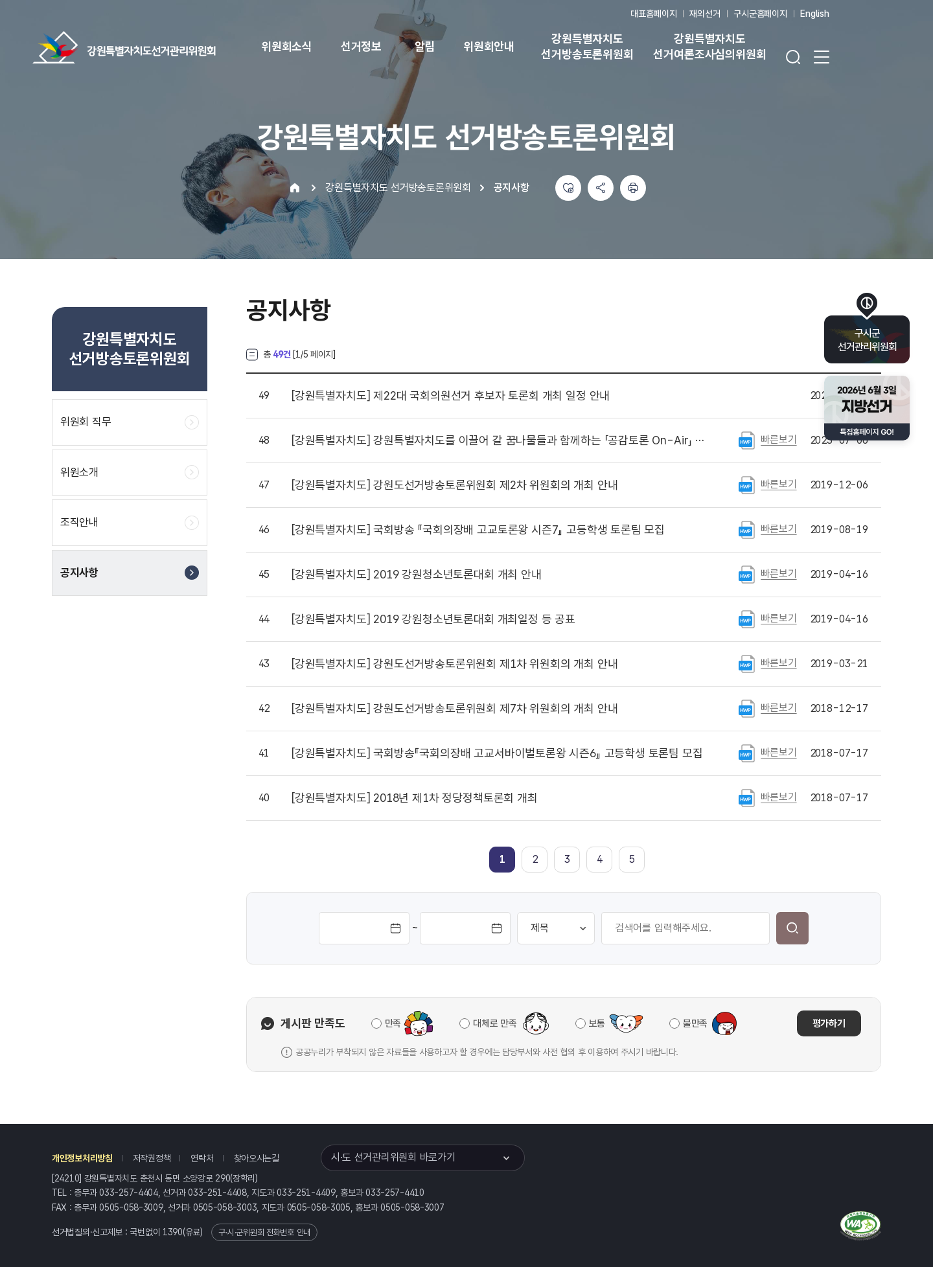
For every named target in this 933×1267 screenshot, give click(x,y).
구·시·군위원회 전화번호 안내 (264, 1232)
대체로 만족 (494, 1023)
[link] (502, 859)
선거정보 (361, 46)
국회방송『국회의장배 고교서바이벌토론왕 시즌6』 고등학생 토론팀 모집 (497, 753)
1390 (173, 1232)
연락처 (201, 1158)
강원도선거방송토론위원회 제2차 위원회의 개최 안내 (454, 485)
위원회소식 (286, 46)
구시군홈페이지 (760, 13)
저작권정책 (152, 1158)
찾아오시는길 (256, 1158)
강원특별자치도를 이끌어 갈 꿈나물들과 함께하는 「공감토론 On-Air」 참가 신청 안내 (498, 440)
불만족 (695, 1023)
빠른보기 (778, 439)
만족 (393, 1023)
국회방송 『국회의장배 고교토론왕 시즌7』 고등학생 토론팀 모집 (478, 530)
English (814, 13)
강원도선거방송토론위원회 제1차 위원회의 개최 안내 (454, 664)
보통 (597, 1023)
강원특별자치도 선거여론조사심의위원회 (709, 46)
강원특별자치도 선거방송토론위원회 (587, 46)
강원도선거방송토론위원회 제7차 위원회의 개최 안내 (454, 708)
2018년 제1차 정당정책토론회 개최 (415, 798)
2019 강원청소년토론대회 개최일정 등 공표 (433, 619)
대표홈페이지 (653, 13)
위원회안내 (488, 46)
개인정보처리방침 (82, 1158)
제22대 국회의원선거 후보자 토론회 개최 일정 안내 (451, 396)
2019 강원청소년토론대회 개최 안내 (417, 574)
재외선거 (704, 13)
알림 (425, 46)
